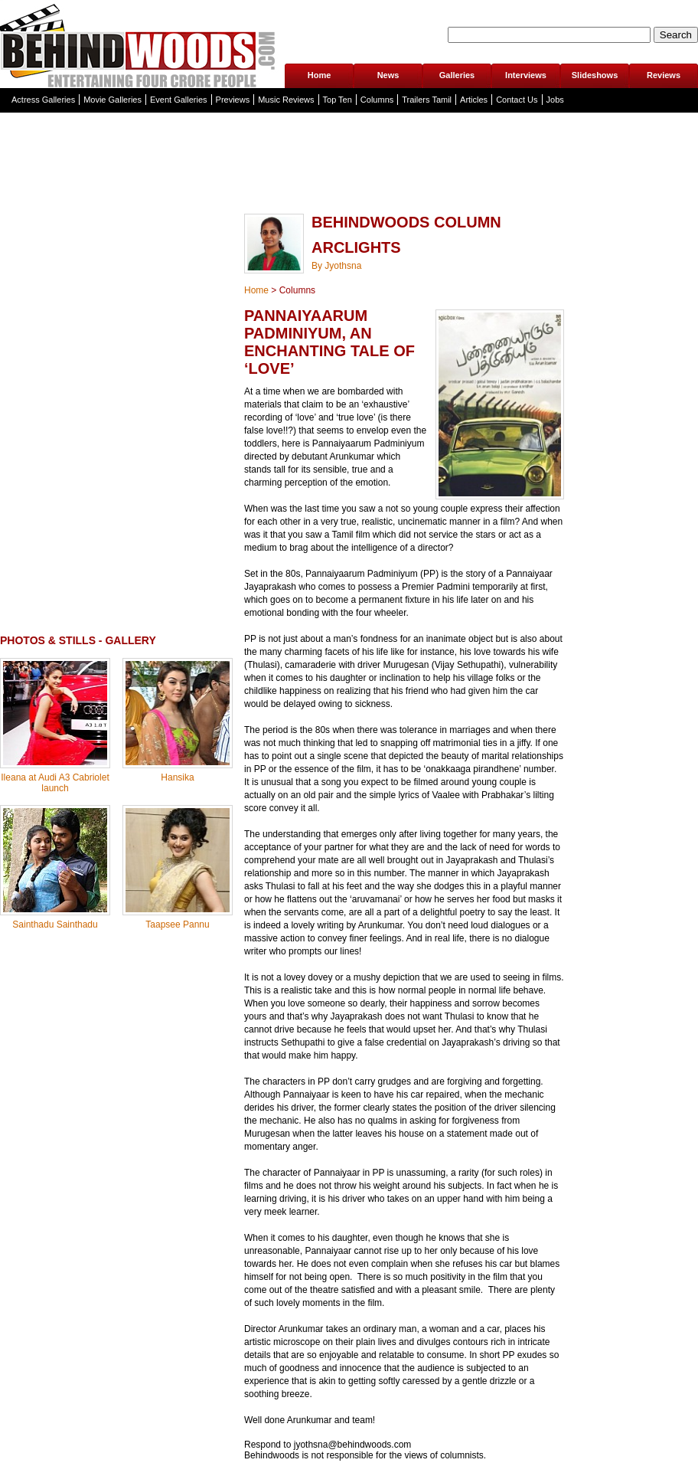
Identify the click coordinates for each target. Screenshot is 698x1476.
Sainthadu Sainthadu (54, 924)
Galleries (457, 75)
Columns (376, 99)
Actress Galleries (43, 99)
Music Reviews (286, 99)
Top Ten (337, 99)
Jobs (555, 99)
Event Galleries (178, 99)
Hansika (177, 777)
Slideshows (595, 75)
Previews (233, 99)
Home (319, 75)
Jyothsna (343, 265)
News (388, 75)
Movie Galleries (112, 99)
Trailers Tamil (427, 99)
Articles (474, 99)
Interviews (525, 75)
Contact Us (516, 99)
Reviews (663, 75)
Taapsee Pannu (177, 924)
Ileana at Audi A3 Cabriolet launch (55, 783)
